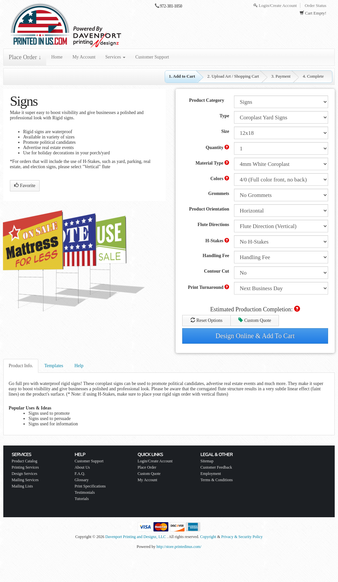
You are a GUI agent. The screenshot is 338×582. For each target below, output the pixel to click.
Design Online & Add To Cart (255, 335)
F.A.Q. (80, 473)
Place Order (147, 467)
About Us (82, 467)
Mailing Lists (22, 486)
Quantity (217, 147)
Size (225, 131)
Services (115, 57)
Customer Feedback (216, 467)
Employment (210, 473)
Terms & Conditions (216, 480)
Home (56, 57)
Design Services (24, 473)
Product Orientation (209, 209)
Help (78, 365)
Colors (219, 178)
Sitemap (206, 461)
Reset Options (206, 320)
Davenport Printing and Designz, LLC (135, 536)
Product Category (206, 100)
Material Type (212, 163)
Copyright (208, 536)
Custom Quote (254, 320)
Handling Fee (216, 255)
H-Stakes (217, 240)
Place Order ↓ (25, 57)
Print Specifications (90, 486)
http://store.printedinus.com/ (178, 546)
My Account (83, 57)
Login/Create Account (275, 5)
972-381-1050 (171, 6)
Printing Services (25, 467)
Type (224, 115)
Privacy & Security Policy (242, 536)
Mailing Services (25, 480)
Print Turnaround (208, 287)
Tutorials (82, 498)
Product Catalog (24, 461)
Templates (53, 365)
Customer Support (152, 57)
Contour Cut (216, 271)
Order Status (315, 5)
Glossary (82, 480)
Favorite (24, 185)
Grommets (218, 193)
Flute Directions (213, 224)
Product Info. (21, 365)
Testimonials (85, 492)
